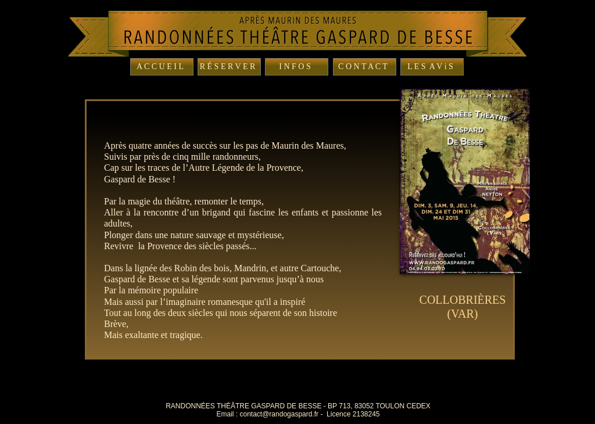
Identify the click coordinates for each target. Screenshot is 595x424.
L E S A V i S (430, 66)
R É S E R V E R (228, 66)
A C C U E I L (160, 66)
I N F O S (294, 66)
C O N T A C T (363, 66)
